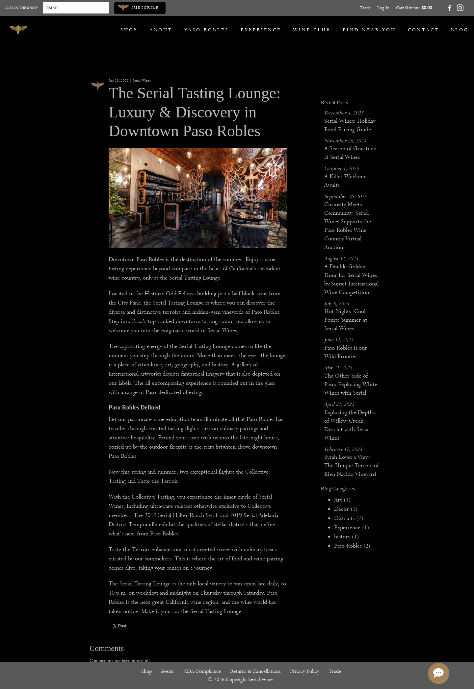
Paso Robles (206, 30)
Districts (348, 518)
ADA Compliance (202, 671)
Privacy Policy (304, 671)
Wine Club (312, 30)
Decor (345, 509)
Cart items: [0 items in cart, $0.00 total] (414, 8)
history (346, 536)
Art (342, 500)
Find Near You (369, 30)
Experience (261, 30)
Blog (460, 30)
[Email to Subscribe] (76, 7)
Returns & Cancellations (255, 671)
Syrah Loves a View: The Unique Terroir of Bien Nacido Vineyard (351, 465)
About (161, 30)
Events (167, 671)
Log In (383, 8)
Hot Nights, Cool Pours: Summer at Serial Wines (345, 320)
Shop (129, 30)
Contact (423, 30)
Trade (365, 8)
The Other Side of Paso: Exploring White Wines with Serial (350, 384)
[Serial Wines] (18, 30)
